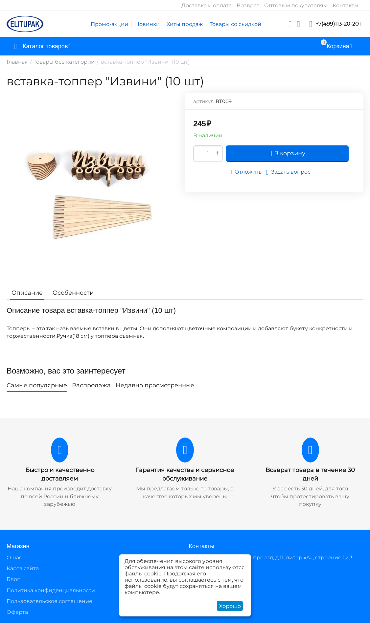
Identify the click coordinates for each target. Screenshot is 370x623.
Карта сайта (23, 568)
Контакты (345, 5)
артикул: (204, 101)
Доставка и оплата (206, 5)
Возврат (248, 5)
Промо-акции (109, 24)
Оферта (17, 612)
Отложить (246, 172)
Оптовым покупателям (296, 5)
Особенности (73, 292)
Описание (27, 292)
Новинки (147, 24)
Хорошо (230, 606)
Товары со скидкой (235, 24)
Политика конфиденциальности (51, 590)
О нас (14, 557)
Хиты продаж (185, 24)
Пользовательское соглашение (49, 601)
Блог (13, 579)
